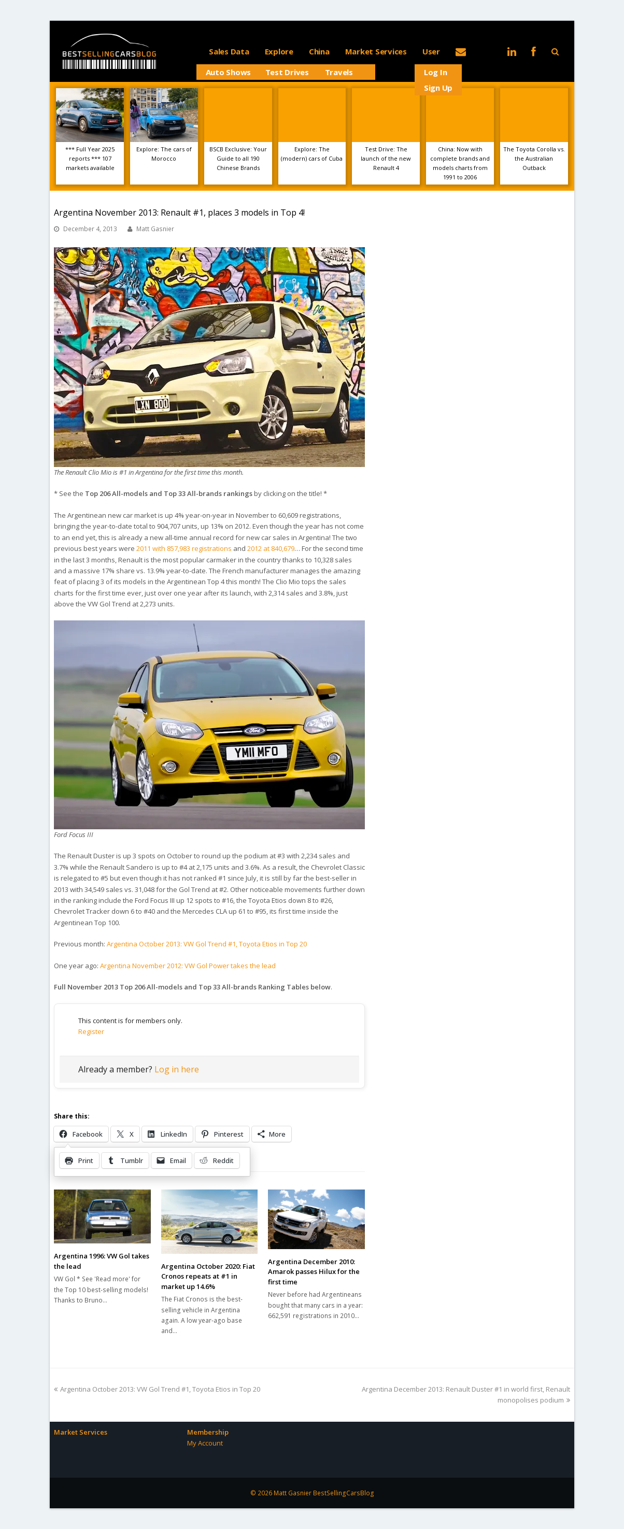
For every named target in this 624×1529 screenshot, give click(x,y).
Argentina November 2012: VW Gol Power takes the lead (188, 965)
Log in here (176, 1069)
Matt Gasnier (155, 228)
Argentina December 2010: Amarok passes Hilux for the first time (314, 1271)
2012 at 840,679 (270, 548)
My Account (205, 1443)
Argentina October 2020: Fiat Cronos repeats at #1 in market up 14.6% (208, 1276)
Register (91, 1031)
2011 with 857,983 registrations (184, 548)
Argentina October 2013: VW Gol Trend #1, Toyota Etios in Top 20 (207, 943)
